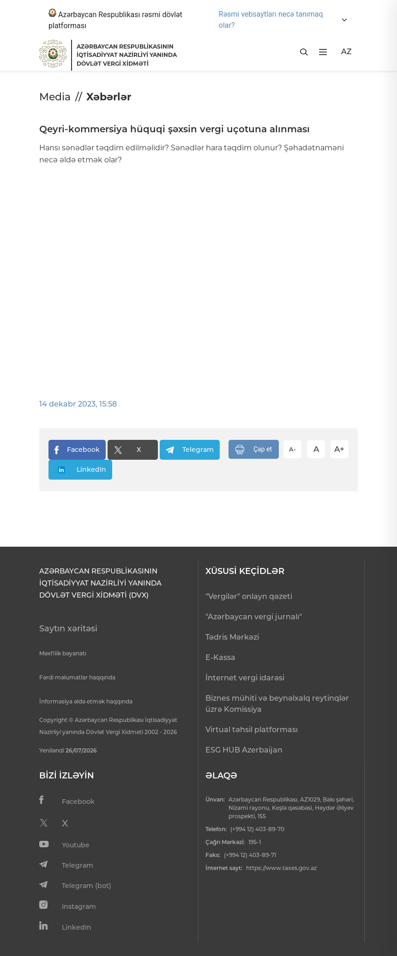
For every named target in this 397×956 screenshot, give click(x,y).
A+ (339, 449)
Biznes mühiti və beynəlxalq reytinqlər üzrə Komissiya (277, 704)
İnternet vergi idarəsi (244, 677)
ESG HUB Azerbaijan (244, 750)
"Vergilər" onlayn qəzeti (248, 596)
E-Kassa (220, 657)
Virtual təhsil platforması (251, 729)
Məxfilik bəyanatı (62, 653)
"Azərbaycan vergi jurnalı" (253, 616)
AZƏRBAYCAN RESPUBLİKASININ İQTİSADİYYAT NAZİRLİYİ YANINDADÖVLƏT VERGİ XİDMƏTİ (127, 55)
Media (55, 97)
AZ (346, 51)
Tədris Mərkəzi (232, 637)
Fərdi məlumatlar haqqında (77, 677)
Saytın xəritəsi (68, 628)
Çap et (253, 449)
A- (292, 449)
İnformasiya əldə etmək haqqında (85, 701)
